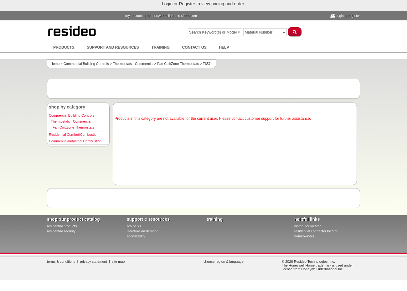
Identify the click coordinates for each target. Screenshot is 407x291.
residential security (61, 231)
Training (161, 47)
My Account (134, 16)
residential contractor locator (315, 231)
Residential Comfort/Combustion (73, 134)
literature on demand (142, 231)
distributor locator (307, 226)
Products (63, 47)
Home (54, 64)
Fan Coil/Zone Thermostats (178, 64)
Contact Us (194, 47)
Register (354, 16)
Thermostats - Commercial (133, 64)
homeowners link (160, 16)
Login (340, 16)
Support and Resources (113, 47)
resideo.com (187, 16)
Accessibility (136, 236)
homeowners (304, 236)
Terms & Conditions (61, 261)
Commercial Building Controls (86, 64)
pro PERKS (134, 226)
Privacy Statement (93, 261)
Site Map (118, 261)
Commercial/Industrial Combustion (75, 141)
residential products (62, 226)
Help (224, 47)
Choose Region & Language (224, 261)
